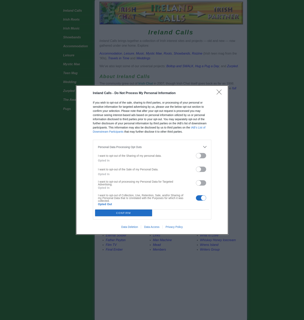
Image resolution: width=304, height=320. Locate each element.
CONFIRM (123, 212)
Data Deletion (129, 226)
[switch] (201, 155)
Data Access (151, 226)
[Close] (220, 93)
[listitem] (152, 147)
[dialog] (152, 160)
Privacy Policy (174, 226)
